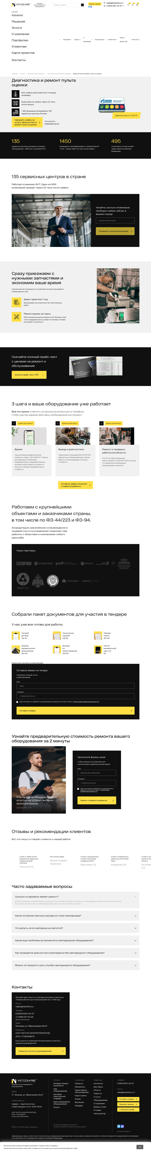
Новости (98, 1094)
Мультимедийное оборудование (61, 1103)
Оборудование (100, 1100)
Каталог (15, 12)
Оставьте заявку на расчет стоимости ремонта (74, 485)
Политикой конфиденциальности (86, 701)
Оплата (97, 1090)
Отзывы (97, 1110)
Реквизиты (80, 1087)
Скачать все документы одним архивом (27, 662)
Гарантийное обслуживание (82, 1091)
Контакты (19, 60)
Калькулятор (100, 1114)
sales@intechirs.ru (24, 1007)
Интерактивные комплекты (60, 1085)
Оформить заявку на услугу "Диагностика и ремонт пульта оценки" (26, 122)
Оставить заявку (27, 710)
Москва (18, 1095)
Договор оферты (123, 1131)
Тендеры (79, 1106)
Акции (78, 1099)
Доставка (98, 1087)
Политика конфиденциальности (65, 1125)
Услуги (17, 27)
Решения (18, 21)
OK (140, 1147)
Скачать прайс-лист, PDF (27, 374)
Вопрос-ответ (100, 1107)
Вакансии (79, 1102)
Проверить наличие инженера (113, 231)
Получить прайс (127, 1110)
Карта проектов (23, 52)
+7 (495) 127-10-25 (24, 1017)
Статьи (97, 1097)
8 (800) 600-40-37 (52, 123)
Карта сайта (81, 1096)
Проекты (79, 1084)
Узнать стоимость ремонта (93, 800)
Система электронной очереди (59, 1096)
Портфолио (20, 40)
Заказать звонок (95, 4)
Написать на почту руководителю (35, 1051)
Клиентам (19, 46)
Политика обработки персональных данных (69, 1127)
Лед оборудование (60, 1090)
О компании (20, 34)
